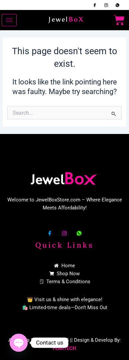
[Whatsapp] (117, 5)
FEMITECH (64, 348)
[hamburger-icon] (9, 20)
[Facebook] (95, 5)
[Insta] (106, 5)
